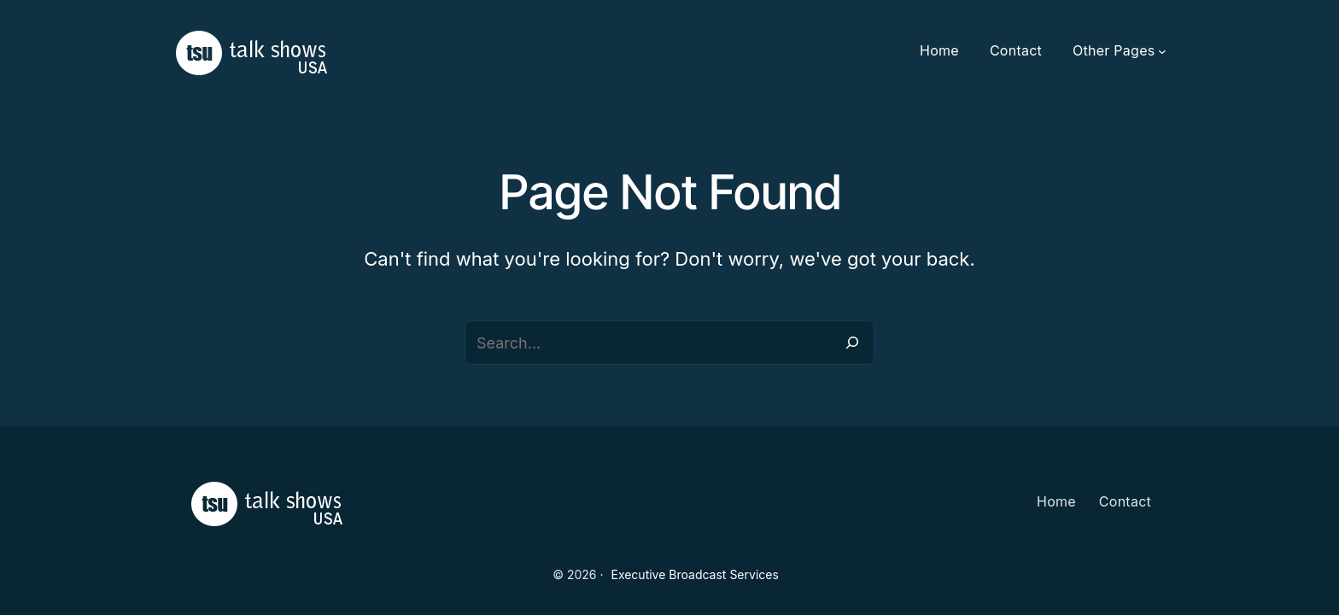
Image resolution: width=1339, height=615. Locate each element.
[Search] (852, 342)
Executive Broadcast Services (694, 574)
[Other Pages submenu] (1162, 51)
